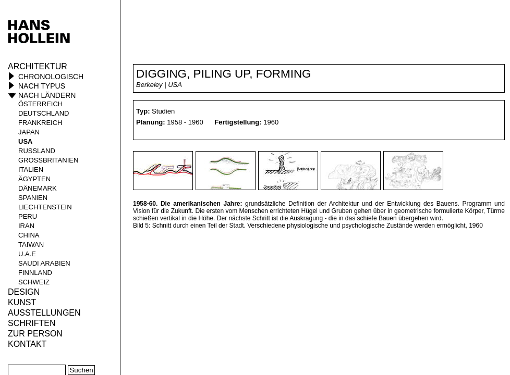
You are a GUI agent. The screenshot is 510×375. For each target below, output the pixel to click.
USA (25, 141)
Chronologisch (50, 76)
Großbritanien (48, 160)
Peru (27, 216)
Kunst (22, 302)
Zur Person (35, 333)
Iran (26, 226)
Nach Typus (41, 86)
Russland (36, 151)
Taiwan (31, 244)
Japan (29, 132)
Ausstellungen (44, 312)
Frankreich (40, 123)
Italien (30, 169)
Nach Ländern (47, 95)
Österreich (40, 104)
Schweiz (34, 282)
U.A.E (27, 254)
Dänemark (37, 188)
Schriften (32, 323)
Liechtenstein (45, 207)
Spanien (32, 198)
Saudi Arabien (44, 263)
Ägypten (34, 179)
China (28, 235)
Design (24, 292)
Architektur (37, 66)
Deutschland (43, 113)
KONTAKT (27, 344)
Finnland (35, 273)
